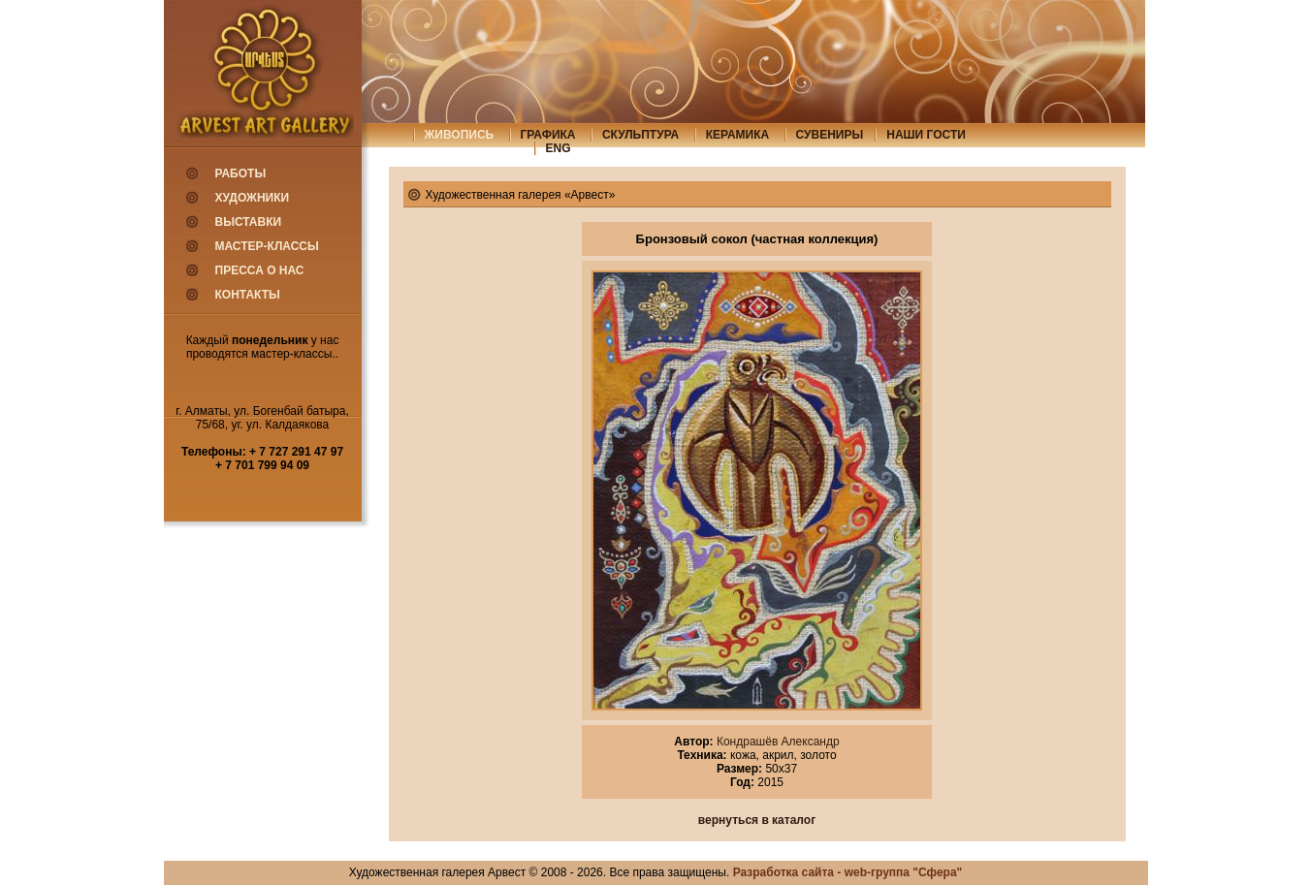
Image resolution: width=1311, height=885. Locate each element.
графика (548, 135)
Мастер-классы (267, 246)
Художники (252, 198)
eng (558, 148)
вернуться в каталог (756, 820)
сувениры (830, 135)
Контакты (247, 294)
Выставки (248, 222)
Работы (241, 173)
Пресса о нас (259, 270)
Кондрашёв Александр (777, 741)
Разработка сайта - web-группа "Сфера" (848, 872)
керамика (738, 135)
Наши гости (926, 135)
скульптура (640, 135)
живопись (460, 135)
